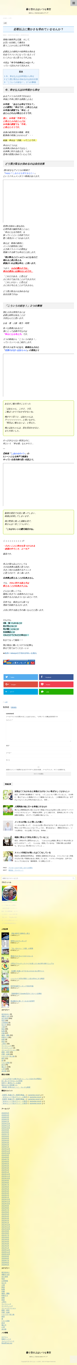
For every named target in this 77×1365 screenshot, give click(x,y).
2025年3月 (5, 1142)
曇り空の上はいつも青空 (38, 9)
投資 (3, 1020)
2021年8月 (5, 1233)
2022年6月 (5, 1212)
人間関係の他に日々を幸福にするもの (31, 807)
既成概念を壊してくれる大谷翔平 (23, 1001)
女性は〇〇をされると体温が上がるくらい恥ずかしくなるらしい (42, 791)
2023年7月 (5, 1185)
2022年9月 (5, 1206)
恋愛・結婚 (6, 1054)
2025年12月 (6, 1123)
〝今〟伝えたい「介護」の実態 (22, 948)
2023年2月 (5, 1195)
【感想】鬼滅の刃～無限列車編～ (14, 1095)
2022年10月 (6, 1203)
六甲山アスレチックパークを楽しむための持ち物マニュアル (32, 963)
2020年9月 (5, 1256)
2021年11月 (6, 1227)
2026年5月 (5, 1113)
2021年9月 (5, 1231)
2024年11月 (6, 1151)
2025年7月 (5, 1134)
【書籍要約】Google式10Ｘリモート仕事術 (26, 993)
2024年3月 (5, 1168)
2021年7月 (5, 1235)
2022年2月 (5, 1220)
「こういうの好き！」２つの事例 (20, 82)
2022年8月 (5, 1208)
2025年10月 (6, 1128)
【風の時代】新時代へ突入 (20, 933)
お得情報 (5, 1022)
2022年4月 (5, 1216)
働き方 (4, 1067)
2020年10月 (6, 1254)
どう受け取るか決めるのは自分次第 (21, 79)
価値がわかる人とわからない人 (22, 956)
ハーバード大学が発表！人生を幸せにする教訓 (27, 978)
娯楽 (3, 1041)
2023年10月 (6, 1178)
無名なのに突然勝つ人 (10, 1085)
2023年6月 (5, 1187)
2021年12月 (6, 1225)
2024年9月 (5, 1155)
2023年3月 (5, 1193)
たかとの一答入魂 (8, 1056)
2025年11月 (6, 1126)
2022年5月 (5, 1214)
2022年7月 (5, 1210)
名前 (8, 745)
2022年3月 (5, 1218)
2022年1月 (5, 1222)
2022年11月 (6, 1201)
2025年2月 (5, 1145)
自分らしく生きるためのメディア (38, 1356)
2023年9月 (5, 1180)
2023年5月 (5, 1189)
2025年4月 (5, 1140)
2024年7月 (5, 1159)
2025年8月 (5, 1132)
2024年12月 (6, 1149)
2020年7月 (5, 1260)
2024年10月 (6, 1153)
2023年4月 (5, 1191)
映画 (3, 1029)
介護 (3, 1027)
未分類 (4, 1071)
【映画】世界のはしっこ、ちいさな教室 (16, 1087)
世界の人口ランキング (19, 941)
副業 (3, 1039)
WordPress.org (7, 1343)
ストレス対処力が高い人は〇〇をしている (33, 853)
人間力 (4, 1044)
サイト (8, 760)
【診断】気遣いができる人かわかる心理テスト (27, 971)
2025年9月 (5, 1130)
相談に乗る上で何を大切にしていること (32, 837)
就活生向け (6, 1014)
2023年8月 (5, 1182)
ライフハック (6, 1046)
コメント (9, 720)
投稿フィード (6, 1339)
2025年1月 (5, 1147)
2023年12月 (6, 1174)
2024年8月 (5, 1157)
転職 (3, 1031)
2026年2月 (5, 1119)
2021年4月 (5, 1241)
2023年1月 (5, 1197)
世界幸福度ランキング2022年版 (22, 986)
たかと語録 (6, 1063)
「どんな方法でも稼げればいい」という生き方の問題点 (22, 1079)
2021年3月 (5, 1243)
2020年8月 (5, 1258)
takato (13, 707)
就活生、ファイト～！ (16, 870)
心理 (6, 702)
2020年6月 (5, 1262)
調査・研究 (6, 1052)
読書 (3, 1033)
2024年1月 (5, 1172)
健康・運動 (6, 1035)
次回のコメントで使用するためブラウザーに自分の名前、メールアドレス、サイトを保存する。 (36, 769)
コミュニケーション (9, 1050)
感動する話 (6, 1016)
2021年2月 (5, 1246)
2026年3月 (5, 1117)
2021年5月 (5, 1239)
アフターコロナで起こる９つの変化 (21, 868)
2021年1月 (5, 1248)
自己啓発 (5, 1018)
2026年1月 (5, 1121)
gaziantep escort (34, 1095)
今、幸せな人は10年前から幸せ (19, 76)
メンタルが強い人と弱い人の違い (29, 822)
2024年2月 (5, 1170)
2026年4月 (5, 1115)
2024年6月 (5, 1161)
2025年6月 (5, 1136)
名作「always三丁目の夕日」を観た (21, 653)
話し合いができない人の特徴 (12, 1081)
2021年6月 (5, 1237)
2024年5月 (5, 1163)
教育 (3, 1058)
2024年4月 (5, 1166)
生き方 (4, 1025)
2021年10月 (6, 1229)
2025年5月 (5, 1138)
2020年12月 (6, 1250)
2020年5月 (5, 1265)
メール (8, 753)
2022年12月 (6, 1199)
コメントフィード (8, 1341)
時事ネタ (5, 1037)
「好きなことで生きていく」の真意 (14, 1097)
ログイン (5, 1337)
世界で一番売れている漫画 (11, 1083)
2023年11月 (6, 1176)
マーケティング (7, 1048)
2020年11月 (6, 1252)
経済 (3, 1065)
